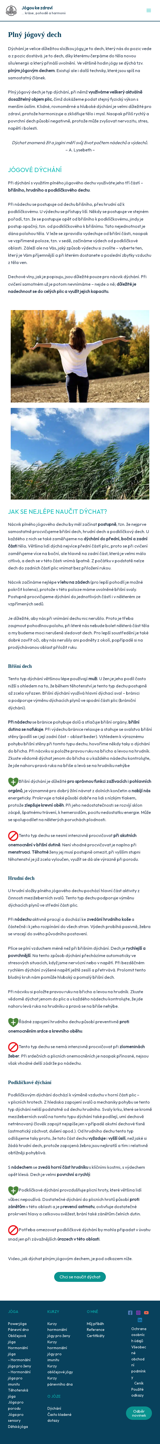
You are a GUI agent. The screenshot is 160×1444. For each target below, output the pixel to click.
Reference (96, 1329)
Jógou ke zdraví (37, 7)
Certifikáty (96, 1335)
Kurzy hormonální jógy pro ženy (58, 1329)
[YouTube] (146, 1312)
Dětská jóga (18, 1426)
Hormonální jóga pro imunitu (19, 1377)
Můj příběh (95, 1323)
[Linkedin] (139, 1320)
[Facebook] (130, 1312)
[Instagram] (138, 1312)
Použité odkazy (137, 1392)
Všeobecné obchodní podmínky (138, 1362)
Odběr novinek (139, 1413)
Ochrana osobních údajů (138, 1334)
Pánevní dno (18, 1329)
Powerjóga (17, 1323)
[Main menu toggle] (149, 11)
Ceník (139, 1383)
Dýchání (54, 1408)
